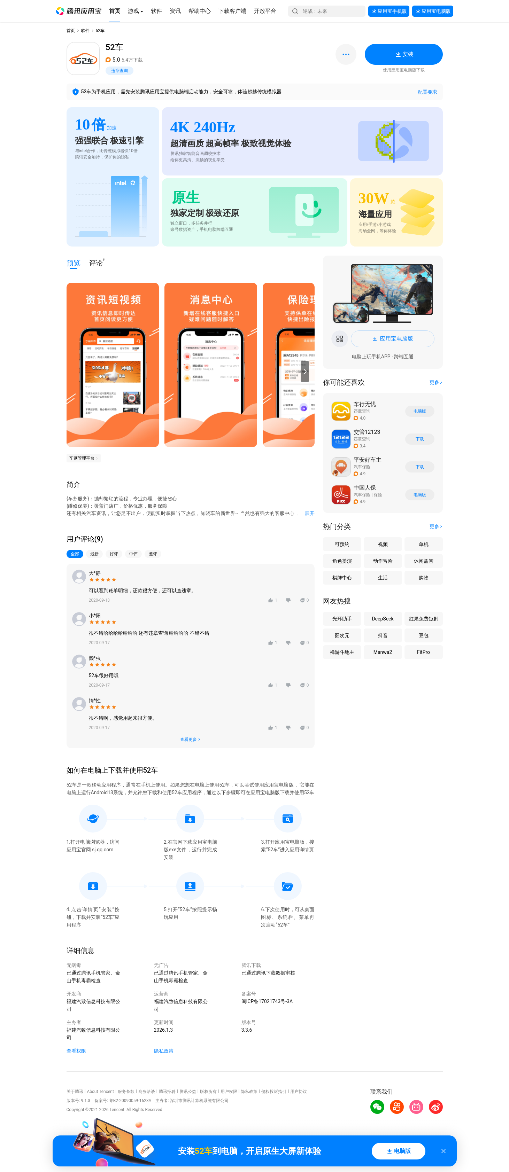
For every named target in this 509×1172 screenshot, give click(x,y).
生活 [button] (383, 577)
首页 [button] (71, 30)
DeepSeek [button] (382, 619)
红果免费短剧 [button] (423, 619)
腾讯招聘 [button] (167, 1091)
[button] (78, 11)
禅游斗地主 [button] (342, 652)
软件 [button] (85, 30)
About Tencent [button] (100, 1091)
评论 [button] (96, 262)
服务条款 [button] (126, 1091)
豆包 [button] (424, 635)
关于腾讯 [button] (75, 1091)
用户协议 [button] (298, 1091)
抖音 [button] (383, 635)
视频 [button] (383, 544)
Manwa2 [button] (382, 652)
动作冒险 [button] (383, 561)
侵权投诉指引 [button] (273, 1091)
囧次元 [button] (342, 635)
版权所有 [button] (208, 1091)
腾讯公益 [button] (187, 1091)
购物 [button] (424, 577)
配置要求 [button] (427, 92)
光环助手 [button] (342, 619)
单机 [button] (424, 544)
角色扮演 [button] (342, 561)
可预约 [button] (342, 544)
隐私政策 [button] (163, 1051)
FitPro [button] (423, 652)
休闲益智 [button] (423, 561)
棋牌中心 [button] (342, 577)
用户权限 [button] (229, 1091)
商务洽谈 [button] (146, 1091)
